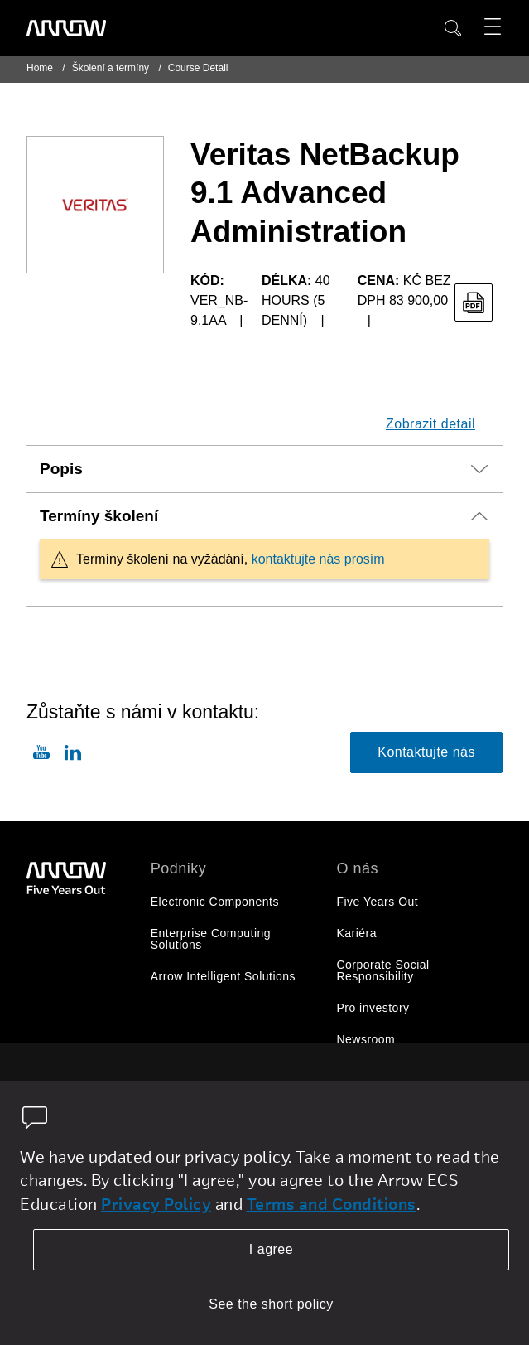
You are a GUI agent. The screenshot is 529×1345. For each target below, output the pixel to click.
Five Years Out (377, 901)
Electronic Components (215, 901)
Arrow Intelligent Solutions (223, 976)
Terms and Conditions (331, 1203)
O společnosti (373, 1070)
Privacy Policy (156, 1203)
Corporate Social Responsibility (382, 970)
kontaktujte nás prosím (318, 559)
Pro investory (372, 1007)
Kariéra (356, 933)
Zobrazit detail (430, 424)
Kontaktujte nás (426, 752)
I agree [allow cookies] (271, 1249)
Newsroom (365, 1039)
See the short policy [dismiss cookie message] (271, 1304)
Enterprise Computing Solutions (211, 939)
